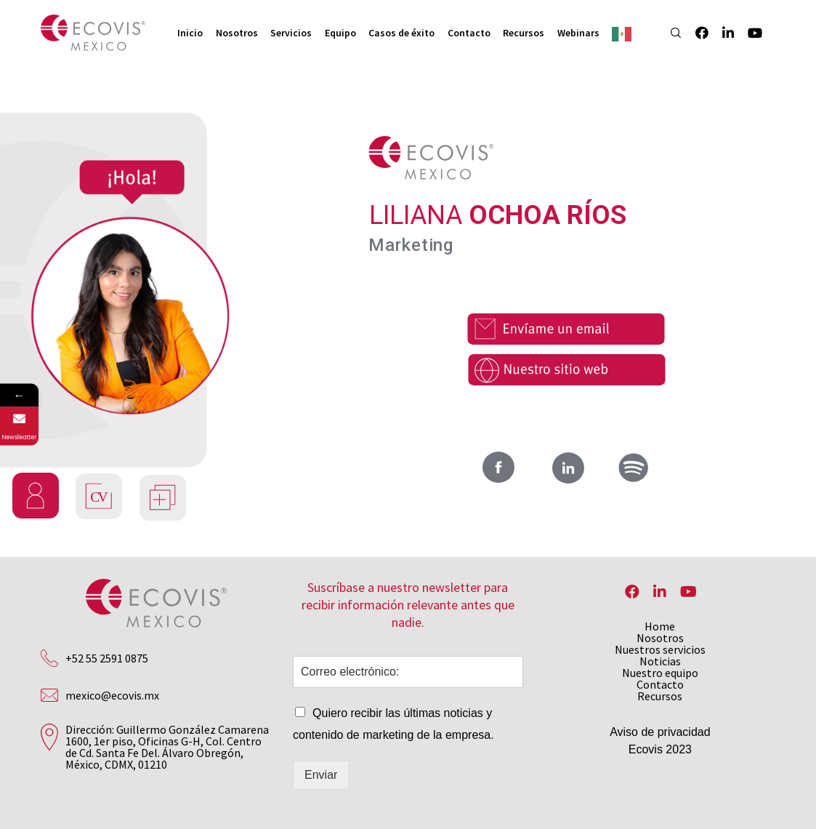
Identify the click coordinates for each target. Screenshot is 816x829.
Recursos (659, 696)
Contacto (660, 684)
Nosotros (660, 637)
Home (660, 626)
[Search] (669, 32)
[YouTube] (748, 32)
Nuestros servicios (660, 649)
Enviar (320, 775)
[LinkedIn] (721, 32)
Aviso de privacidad (660, 732)
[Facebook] (695, 32)
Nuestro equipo (660, 672)
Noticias (660, 661)
